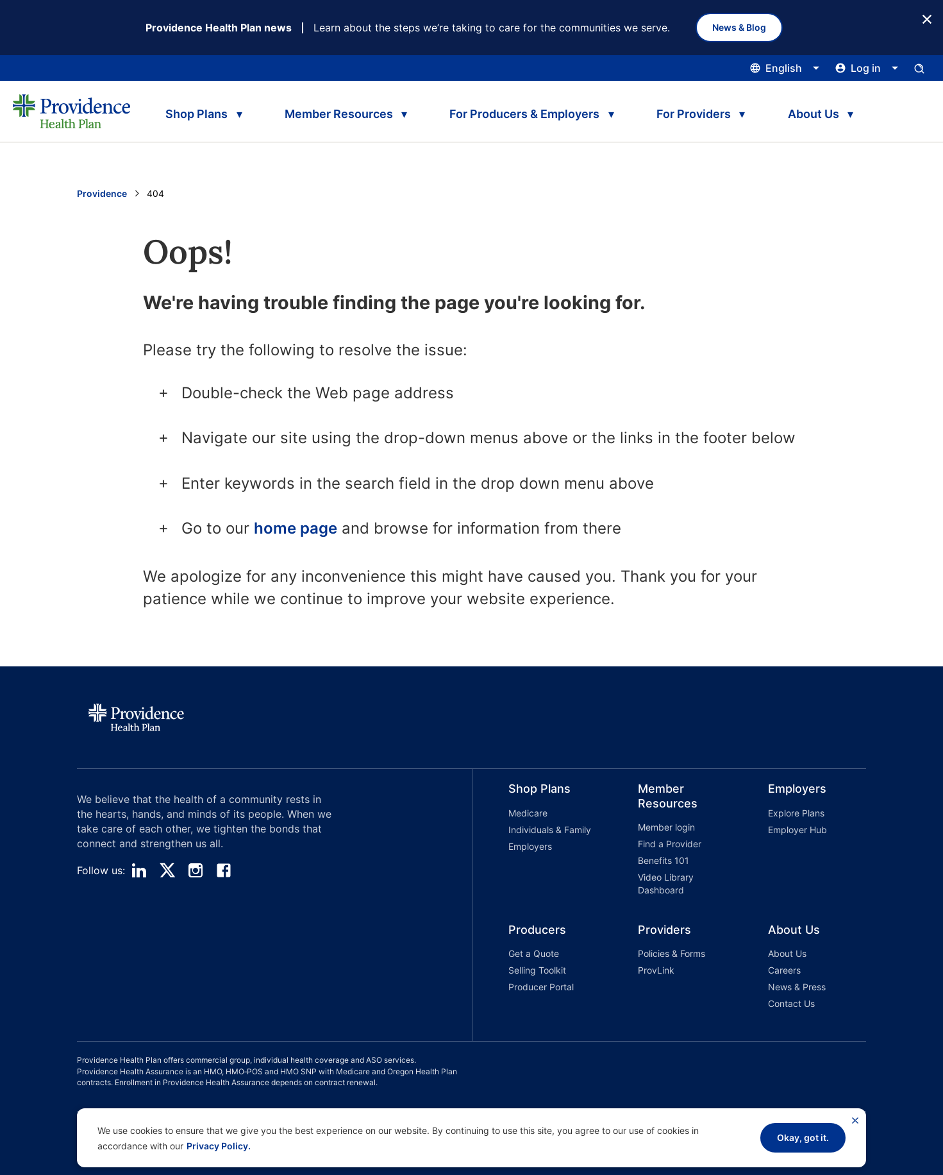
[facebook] (224, 870)
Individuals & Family (549, 829)
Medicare (527, 812)
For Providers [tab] (693, 114)
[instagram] (195, 870)
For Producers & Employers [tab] (524, 114)
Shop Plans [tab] (196, 114)
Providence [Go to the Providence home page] (102, 193)
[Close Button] (926, 18)
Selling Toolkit (537, 970)
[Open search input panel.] (919, 68)
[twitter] (167, 870)
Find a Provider (669, 843)
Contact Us (791, 1003)
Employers (530, 846)
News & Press (797, 986)
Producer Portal (541, 986)
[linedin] (139, 870)
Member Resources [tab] (339, 114)
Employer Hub (797, 829)
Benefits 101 (663, 860)
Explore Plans (796, 812)
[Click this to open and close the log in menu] (867, 68)
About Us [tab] (813, 114)
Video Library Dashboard (666, 883)
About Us (787, 953)
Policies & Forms (671, 953)
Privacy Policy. (219, 1145)
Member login (666, 827)
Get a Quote (533, 953)
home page (295, 528)
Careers (784, 970)
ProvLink (656, 970)
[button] (537, 841)
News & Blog (739, 27)
